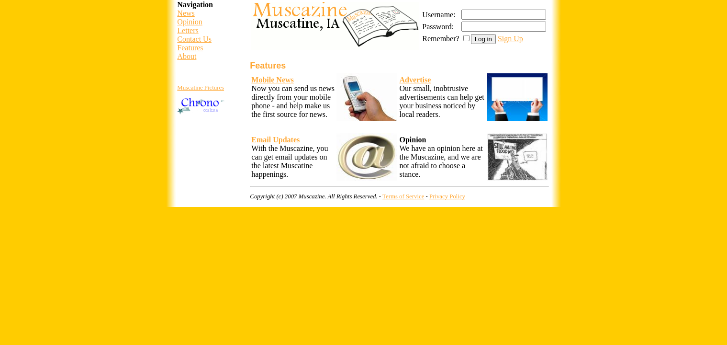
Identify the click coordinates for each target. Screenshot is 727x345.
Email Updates (275, 140)
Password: (438, 27)
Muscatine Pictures (200, 87)
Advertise (415, 80)
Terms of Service (403, 196)
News (185, 13)
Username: (438, 15)
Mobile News (272, 80)
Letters (187, 30)
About (186, 56)
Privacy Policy (447, 196)
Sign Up (510, 38)
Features (190, 48)
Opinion (189, 22)
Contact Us (194, 39)
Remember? (440, 38)
